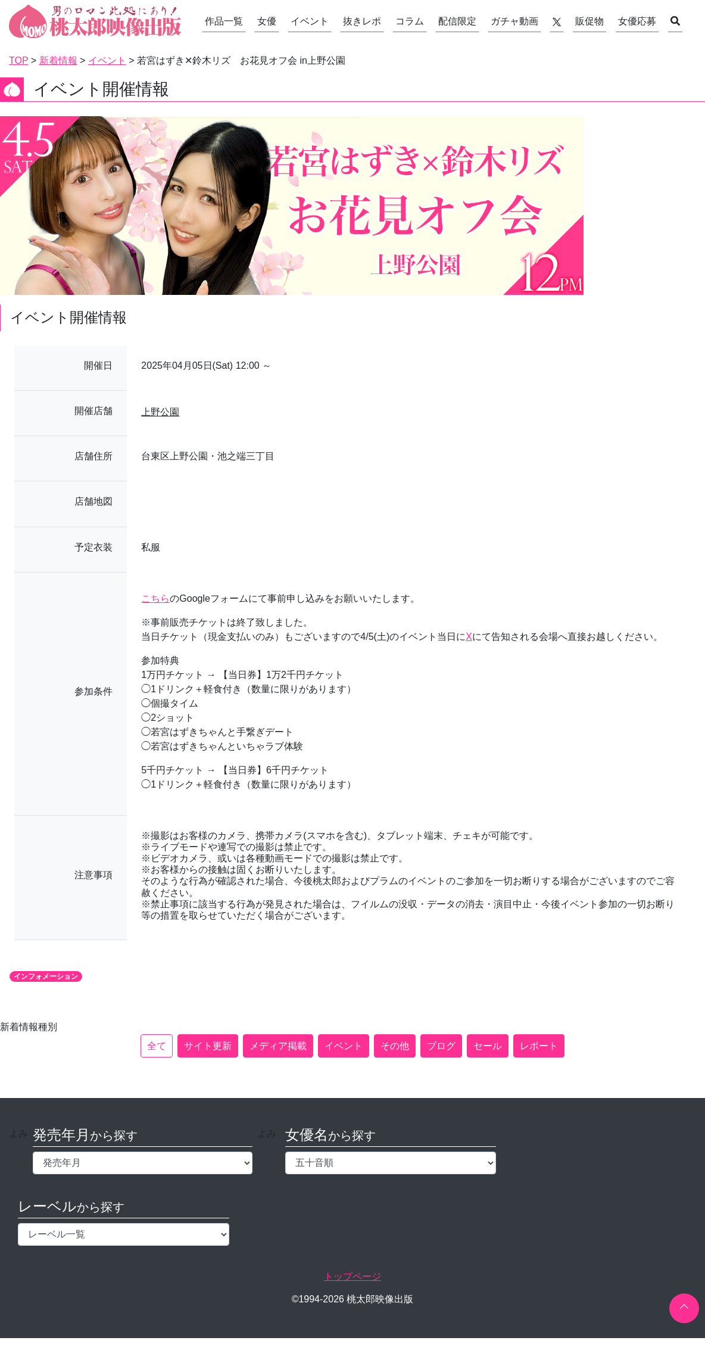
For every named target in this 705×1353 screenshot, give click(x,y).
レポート (539, 1046)
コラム (409, 21)
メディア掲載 (278, 1046)
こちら (155, 598)
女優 (266, 21)
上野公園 (160, 412)
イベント (310, 21)
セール (487, 1046)
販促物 (589, 21)
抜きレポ (362, 21)
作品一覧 (224, 21)
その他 (394, 1046)
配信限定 (457, 21)
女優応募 (637, 21)
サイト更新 (208, 1046)
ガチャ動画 (514, 21)
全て (156, 1046)
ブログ (441, 1046)
